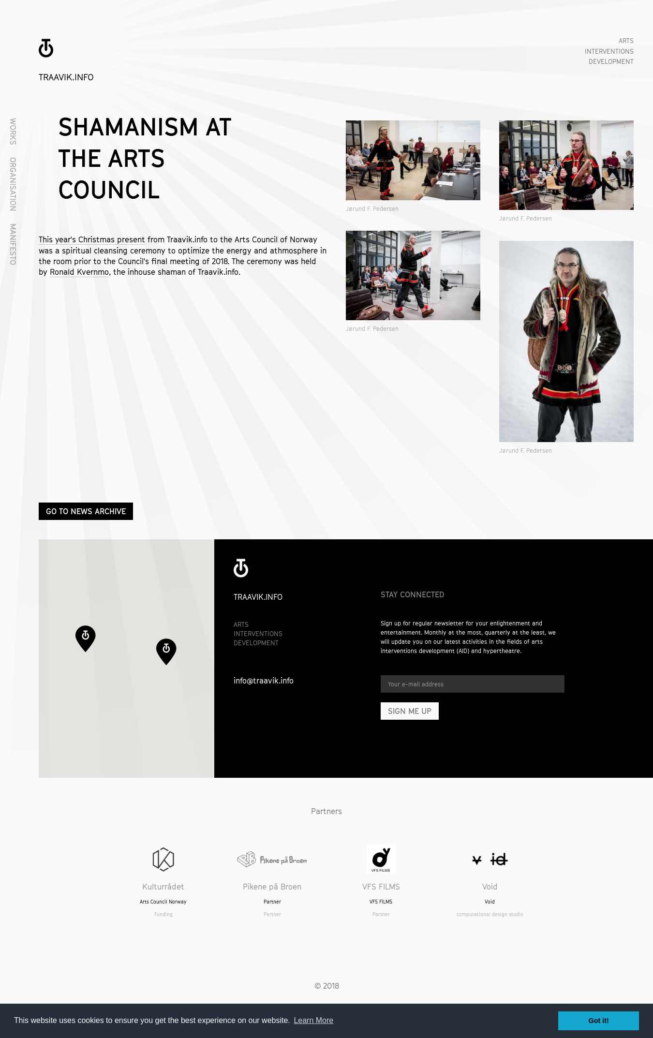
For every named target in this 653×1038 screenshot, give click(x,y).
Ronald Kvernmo (79, 272)
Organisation (13, 184)
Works (13, 131)
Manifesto (13, 244)
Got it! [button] (599, 1020)
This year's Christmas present (92, 239)
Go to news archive (86, 511)
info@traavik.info (264, 680)
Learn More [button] (313, 1020)
